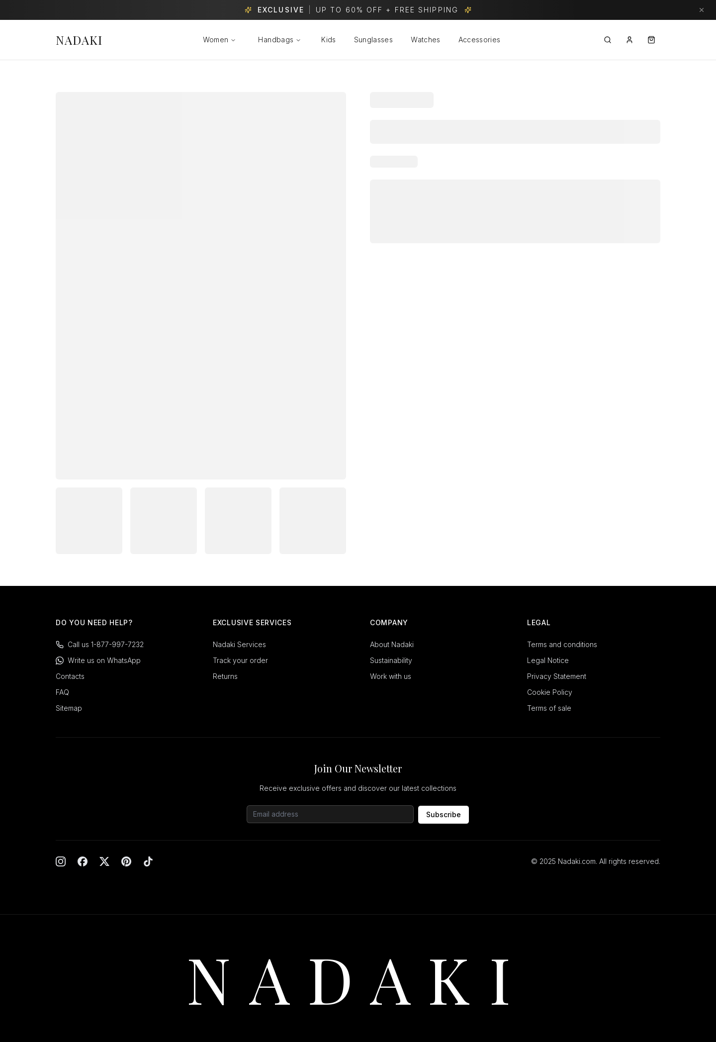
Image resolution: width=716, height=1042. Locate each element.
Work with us (390, 676)
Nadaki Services (239, 644)
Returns (225, 676)
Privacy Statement (556, 676)
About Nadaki (392, 644)
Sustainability (391, 660)
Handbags (279, 39)
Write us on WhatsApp (98, 660)
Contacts (70, 676)
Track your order (240, 660)
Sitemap (69, 708)
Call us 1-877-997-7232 (100, 644)
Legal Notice (548, 660)
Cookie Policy (549, 692)
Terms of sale (549, 708)
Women (216, 39)
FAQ (62, 692)
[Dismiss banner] (701, 9)
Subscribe (443, 814)
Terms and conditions (562, 644)
